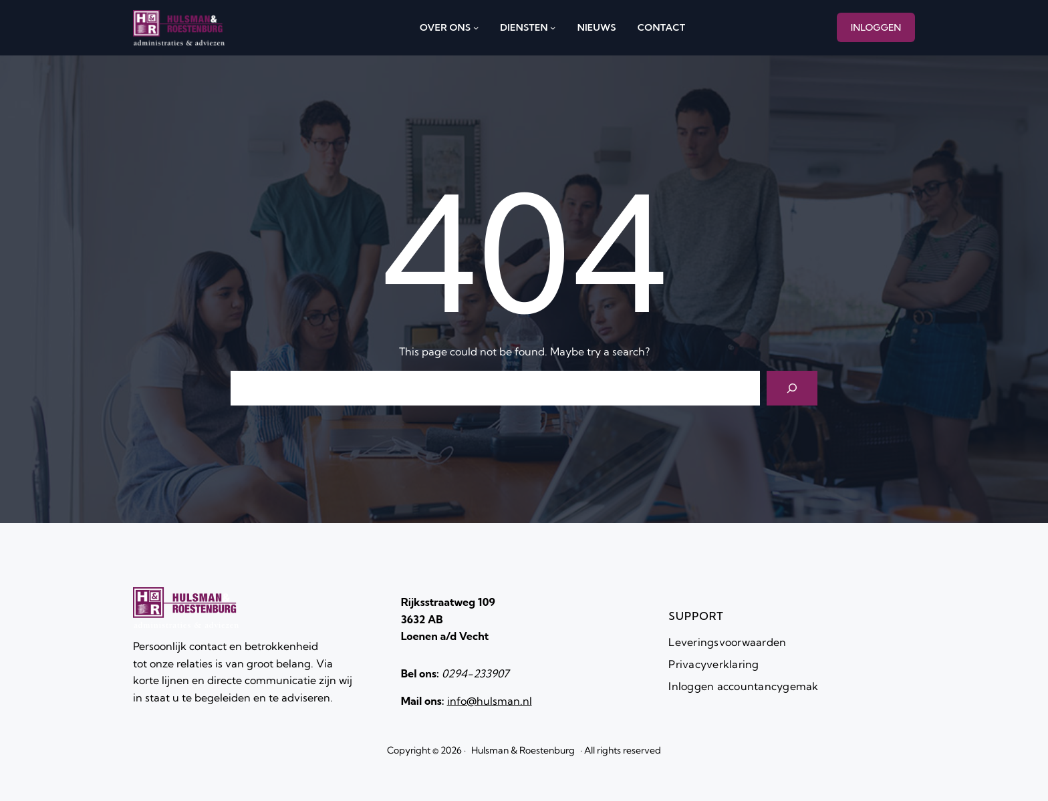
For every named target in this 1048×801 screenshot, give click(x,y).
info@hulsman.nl (489, 700)
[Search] (792, 388)
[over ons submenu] (476, 27)
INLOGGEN (876, 27)
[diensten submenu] (552, 27)
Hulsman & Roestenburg (523, 750)
